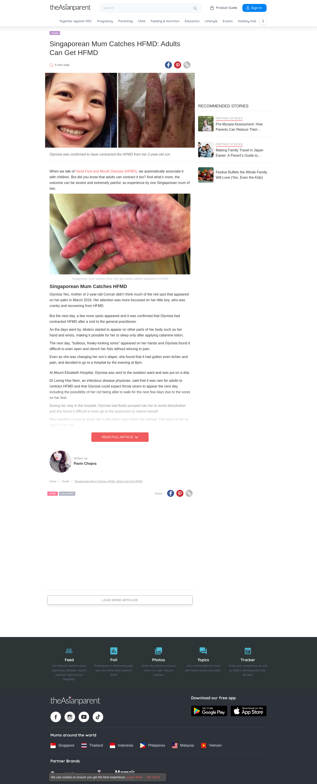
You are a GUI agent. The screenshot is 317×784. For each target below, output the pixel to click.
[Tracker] (247, 662)
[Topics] (203, 662)
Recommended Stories (223, 105)
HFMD (52, 493)
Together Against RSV (75, 21)
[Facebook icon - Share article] (168, 64)
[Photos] (158, 662)
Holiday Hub (247, 21)
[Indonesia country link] (121, 744)
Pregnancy (105, 21)
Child (141, 21)
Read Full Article (120, 436)
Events (228, 21)
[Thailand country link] (92, 744)
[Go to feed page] (70, 9)
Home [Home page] (53, 480)
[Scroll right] (263, 21)
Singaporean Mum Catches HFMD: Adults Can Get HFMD (108, 480)
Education (192, 21)
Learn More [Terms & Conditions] (135, 777)
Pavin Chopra (85, 463)
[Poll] (114, 662)
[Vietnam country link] (211, 744)
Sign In (254, 8)
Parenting (125, 21)
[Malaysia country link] (183, 744)
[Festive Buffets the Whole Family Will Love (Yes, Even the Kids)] (233, 174)
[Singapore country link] (62, 744)
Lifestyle (211, 21)
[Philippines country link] (152, 744)
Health (54, 32)
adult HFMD (67, 493)
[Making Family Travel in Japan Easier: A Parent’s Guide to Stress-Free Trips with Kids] (233, 149)
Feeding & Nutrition (165, 21)
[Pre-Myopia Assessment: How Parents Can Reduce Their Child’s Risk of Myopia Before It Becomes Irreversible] (233, 123)
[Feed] (69, 662)
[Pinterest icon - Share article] (177, 64)
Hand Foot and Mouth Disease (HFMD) (106, 171)
